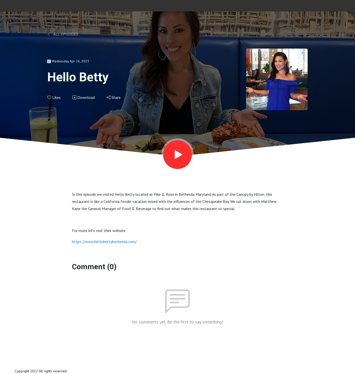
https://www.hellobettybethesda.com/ (104, 241)
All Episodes (62, 34)
